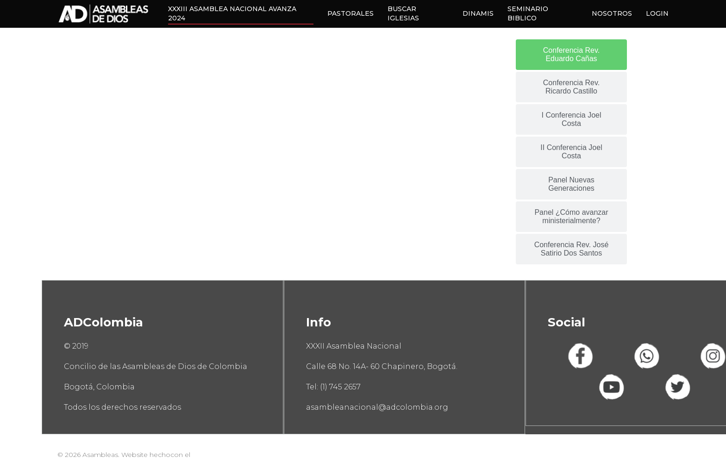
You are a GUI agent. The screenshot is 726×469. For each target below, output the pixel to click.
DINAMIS (478, 13)
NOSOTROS (612, 13)
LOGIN (657, 13)
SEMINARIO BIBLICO (527, 13)
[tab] (571, 54)
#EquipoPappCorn (223, 454)
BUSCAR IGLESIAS (403, 13)
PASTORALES (350, 13)
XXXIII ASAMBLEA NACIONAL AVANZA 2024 (232, 13)
